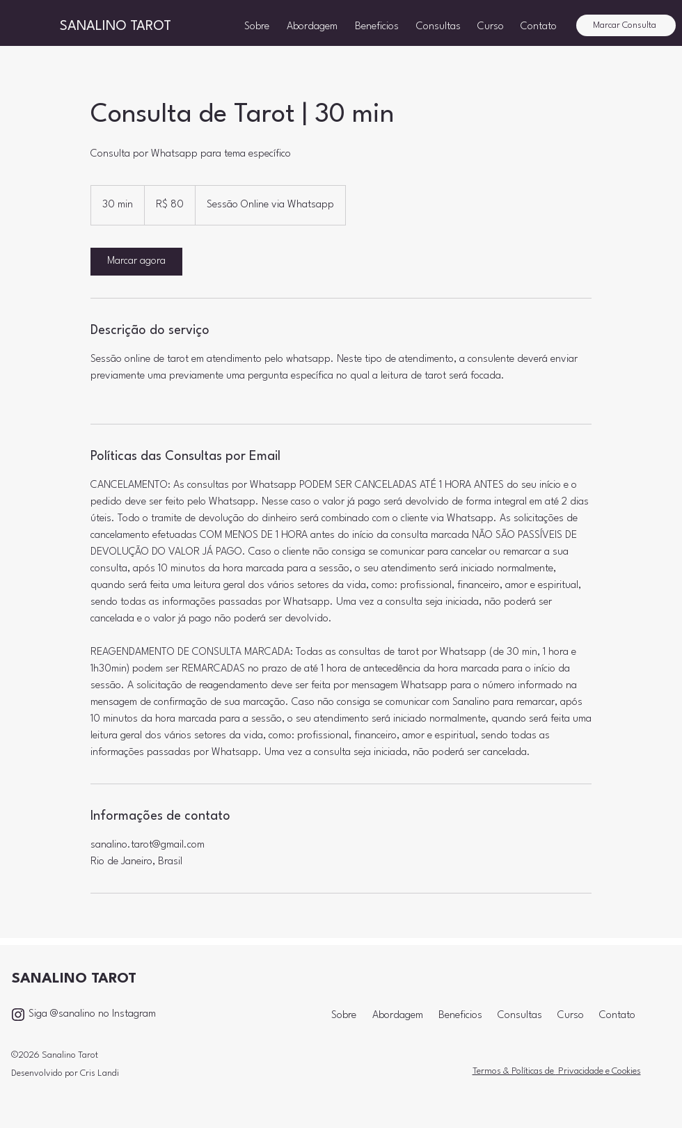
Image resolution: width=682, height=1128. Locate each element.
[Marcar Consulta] (626, 25)
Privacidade (579, 1071)
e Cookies (622, 1071)
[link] (136, 262)
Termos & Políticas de (514, 1071)
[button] (439, 25)
